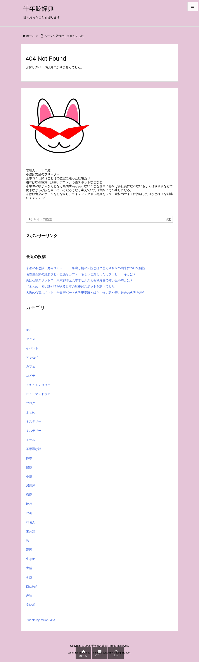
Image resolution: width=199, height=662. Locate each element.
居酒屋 (30, 489)
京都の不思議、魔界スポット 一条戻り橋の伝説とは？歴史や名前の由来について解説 (85, 271)
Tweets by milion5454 (40, 623)
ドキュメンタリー (38, 388)
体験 (29, 461)
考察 (29, 580)
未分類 (30, 535)
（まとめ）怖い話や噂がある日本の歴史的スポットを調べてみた (72, 290)
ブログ (30, 406)
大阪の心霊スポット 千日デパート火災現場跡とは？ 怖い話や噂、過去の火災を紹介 (85, 296)
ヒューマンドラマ (38, 397)
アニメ (30, 342)
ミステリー (33, 425)
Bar (28, 333)
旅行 (29, 507)
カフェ (30, 370)
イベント (32, 351)
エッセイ (32, 361)
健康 (29, 470)
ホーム (30, 36)
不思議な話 (33, 452)
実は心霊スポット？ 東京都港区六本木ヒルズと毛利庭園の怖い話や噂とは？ (79, 284)
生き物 (30, 562)
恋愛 (29, 498)
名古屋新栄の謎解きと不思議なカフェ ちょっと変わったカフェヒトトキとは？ (81, 277)
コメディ (32, 379)
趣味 (29, 599)
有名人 (30, 525)
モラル (30, 443)
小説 (29, 480)
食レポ (30, 608)
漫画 (29, 553)
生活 (29, 571)
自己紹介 (32, 590)
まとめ (30, 415)
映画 (29, 516)
